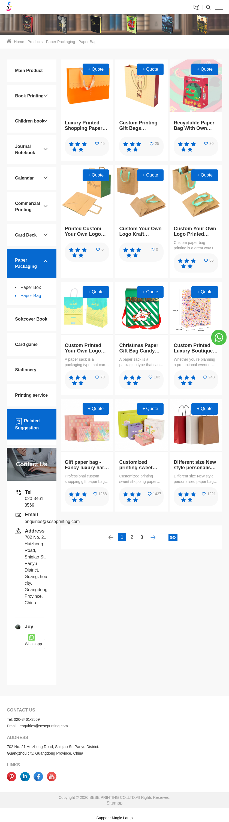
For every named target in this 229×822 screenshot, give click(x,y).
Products (35, 42)
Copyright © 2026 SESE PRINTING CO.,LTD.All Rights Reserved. (114, 797)
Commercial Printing (27, 206)
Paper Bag (88, 42)
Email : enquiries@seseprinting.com (37, 726)
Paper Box (30, 287)
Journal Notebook (25, 149)
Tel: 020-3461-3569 (23, 719)
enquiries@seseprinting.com (52, 521)
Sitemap (115, 803)
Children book (29, 121)
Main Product (29, 70)
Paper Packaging (60, 42)
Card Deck (26, 235)
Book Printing (29, 96)
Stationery (25, 369)
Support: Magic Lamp (114, 818)
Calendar (24, 178)
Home (19, 42)
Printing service (31, 395)
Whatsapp (33, 640)
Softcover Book (31, 319)
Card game (26, 344)
